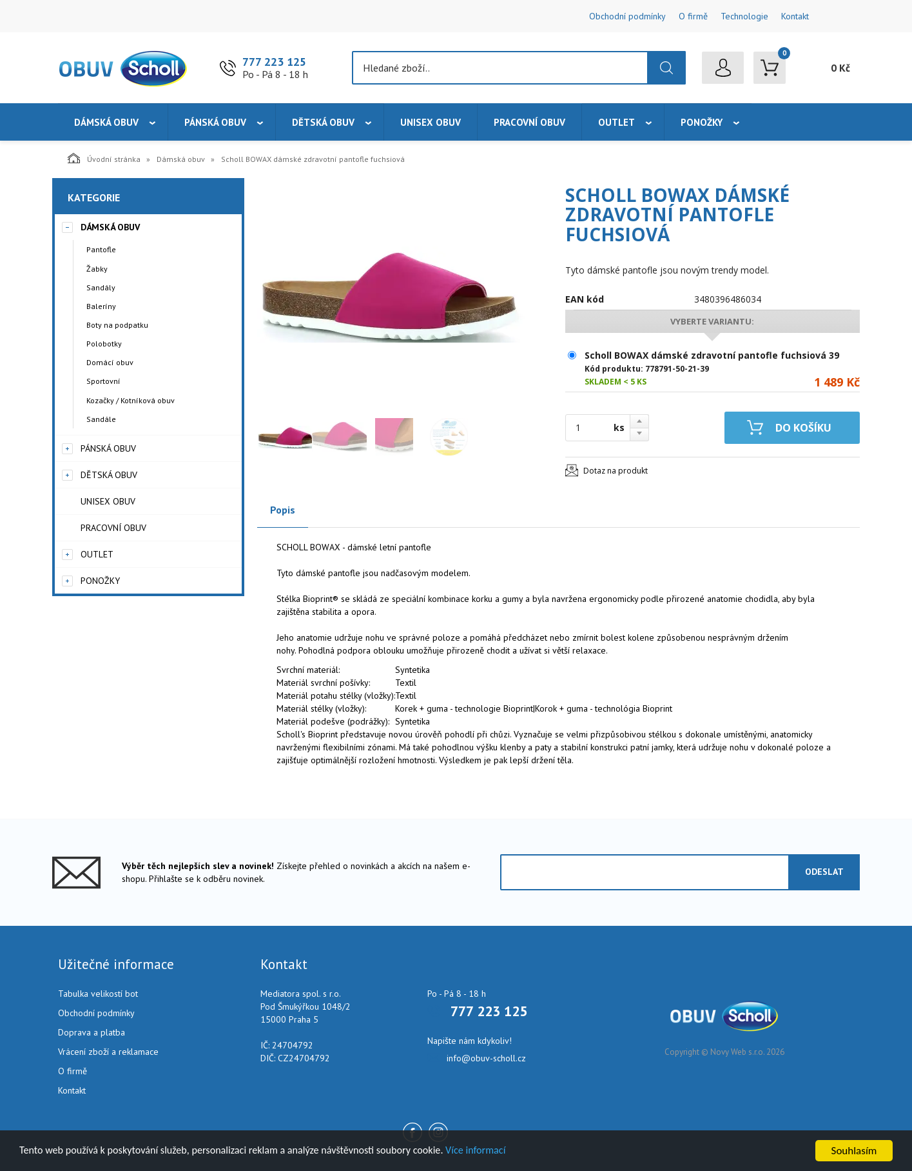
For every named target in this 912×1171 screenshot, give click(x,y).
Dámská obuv (106, 122)
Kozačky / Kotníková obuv (130, 400)
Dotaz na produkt (615, 470)
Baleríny (101, 306)
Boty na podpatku (117, 325)
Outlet (616, 122)
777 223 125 (274, 61)
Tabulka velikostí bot (98, 993)
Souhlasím (854, 1150)
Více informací (500, 1151)
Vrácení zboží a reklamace (108, 1051)
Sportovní (103, 381)
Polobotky (104, 343)
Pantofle (101, 249)
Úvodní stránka (104, 158)
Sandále (101, 419)
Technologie (744, 16)
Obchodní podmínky (627, 16)
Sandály (100, 287)
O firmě (693, 16)
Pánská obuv (215, 122)
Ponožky (702, 122)
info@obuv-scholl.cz (486, 1058)
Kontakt (795, 16)
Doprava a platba (91, 1032)
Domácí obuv (109, 362)
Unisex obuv (430, 122)
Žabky (97, 269)
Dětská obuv (323, 122)
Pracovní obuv (529, 122)
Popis (282, 509)
